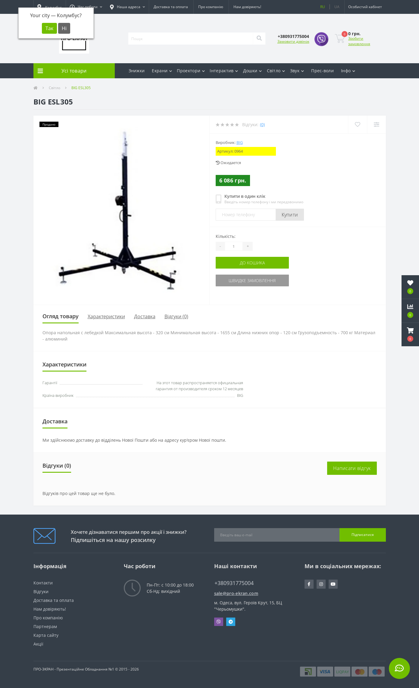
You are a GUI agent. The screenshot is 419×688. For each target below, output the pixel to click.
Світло (276, 70)
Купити (290, 214)
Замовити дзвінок (293, 41)
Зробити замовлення (359, 41)
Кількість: (226, 236)
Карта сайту (45, 635)
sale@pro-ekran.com (236, 593)
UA (336, 6)
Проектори (191, 70)
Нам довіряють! (247, 6)
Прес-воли (322, 70)
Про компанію (210, 6)
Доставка (144, 316)
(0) (262, 124)
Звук (297, 70)
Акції (38, 644)
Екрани (162, 70)
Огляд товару (60, 316)
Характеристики (106, 316)
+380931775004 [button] (234, 583)
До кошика (252, 263)
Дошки (252, 70)
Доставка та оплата (171, 6)
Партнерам (45, 626)
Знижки (137, 70)
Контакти (43, 583)
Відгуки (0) (176, 316)
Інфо (348, 70)
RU (322, 6)
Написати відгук (352, 468)
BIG (239, 142)
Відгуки (40, 591)
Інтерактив (224, 70)
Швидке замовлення (252, 280)
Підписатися (363, 534)
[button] (86, 7)
